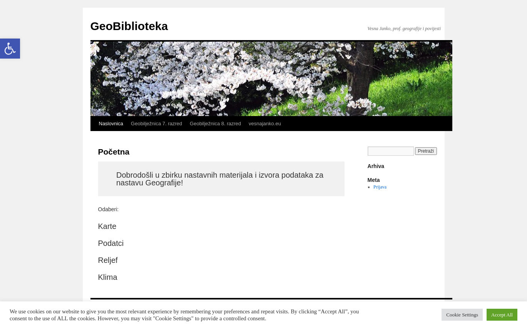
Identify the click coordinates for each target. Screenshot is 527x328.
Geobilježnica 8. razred (215, 123)
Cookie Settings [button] (462, 315)
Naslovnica (111, 123)
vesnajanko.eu (265, 123)
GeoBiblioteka (129, 26)
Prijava (379, 187)
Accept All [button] (502, 315)
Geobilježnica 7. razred (156, 123)
